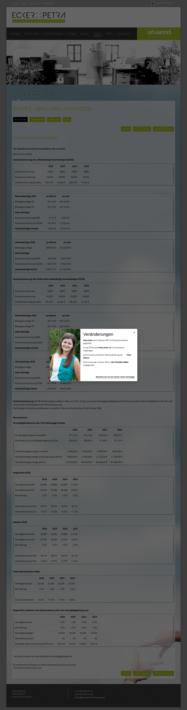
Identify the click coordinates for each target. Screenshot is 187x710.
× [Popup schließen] (134, 332)
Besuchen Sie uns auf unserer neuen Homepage (115, 376)
